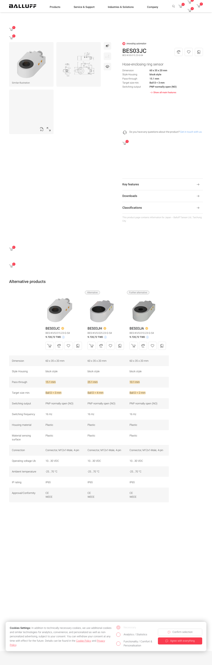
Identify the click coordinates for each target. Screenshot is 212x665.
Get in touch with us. (191, 131)
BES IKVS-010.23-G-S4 (142, 333)
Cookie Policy (83, 640)
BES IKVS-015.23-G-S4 (58, 333)
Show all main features (162, 92)
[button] (55, 7)
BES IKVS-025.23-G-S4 (100, 333)
